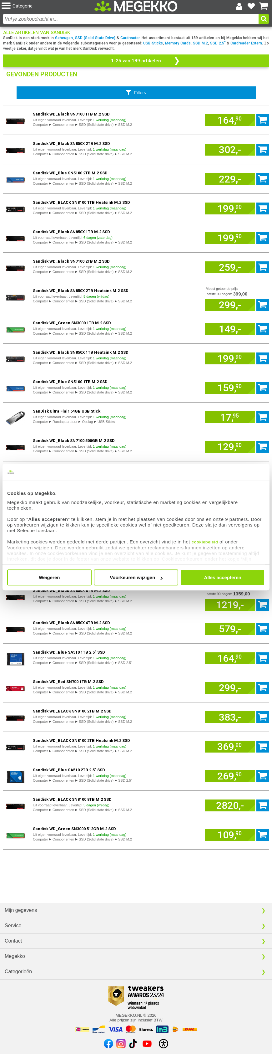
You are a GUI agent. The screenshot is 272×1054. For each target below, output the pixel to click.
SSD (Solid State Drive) (95, 38)
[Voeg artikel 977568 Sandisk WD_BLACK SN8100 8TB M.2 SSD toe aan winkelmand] (230, 805)
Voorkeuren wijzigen (136, 577)
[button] (46, 6)
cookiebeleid (205, 542)
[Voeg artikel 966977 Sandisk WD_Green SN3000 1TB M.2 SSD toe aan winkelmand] (230, 329)
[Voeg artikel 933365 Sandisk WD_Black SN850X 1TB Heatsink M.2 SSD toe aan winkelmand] (230, 358)
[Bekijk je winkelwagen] (263, 6)
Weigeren (49, 577)
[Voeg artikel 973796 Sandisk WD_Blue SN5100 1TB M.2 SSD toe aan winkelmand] (230, 388)
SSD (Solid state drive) (96, 124)
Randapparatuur (65, 422)
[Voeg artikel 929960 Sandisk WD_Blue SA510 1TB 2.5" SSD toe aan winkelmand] (230, 658)
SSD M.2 (200, 43)
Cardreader (129, 38)
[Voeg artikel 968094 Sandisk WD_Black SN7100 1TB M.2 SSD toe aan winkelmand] (230, 120)
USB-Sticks (153, 43)
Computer (40, 124)
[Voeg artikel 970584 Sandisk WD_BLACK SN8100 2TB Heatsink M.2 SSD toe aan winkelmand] (230, 747)
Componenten (63, 124)
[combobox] (131, 19)
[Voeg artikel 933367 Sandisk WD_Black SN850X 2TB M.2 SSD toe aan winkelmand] (230, 150)
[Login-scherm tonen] (239, 6)
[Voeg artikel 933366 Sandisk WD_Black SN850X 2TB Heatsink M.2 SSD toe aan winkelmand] (230, 305)
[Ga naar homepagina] (136, 6)
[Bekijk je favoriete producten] (251, 6)
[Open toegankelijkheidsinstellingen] (163, 1043)
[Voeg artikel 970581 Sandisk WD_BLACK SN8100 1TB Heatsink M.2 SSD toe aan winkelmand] (230, 208)
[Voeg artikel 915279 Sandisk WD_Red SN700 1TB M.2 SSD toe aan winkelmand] (230, 688)
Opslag (87, 422)
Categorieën (18, 971)
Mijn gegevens (21, 910)
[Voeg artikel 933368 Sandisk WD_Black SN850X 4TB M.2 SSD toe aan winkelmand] (230, 629)
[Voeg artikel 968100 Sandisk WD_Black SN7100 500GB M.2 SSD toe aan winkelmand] (230, 447)
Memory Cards (178, 43)
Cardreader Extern (246, 43)
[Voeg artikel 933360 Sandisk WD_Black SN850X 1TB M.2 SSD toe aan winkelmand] (230, 238)
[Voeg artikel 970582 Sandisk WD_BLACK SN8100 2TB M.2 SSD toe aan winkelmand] (230, 717)
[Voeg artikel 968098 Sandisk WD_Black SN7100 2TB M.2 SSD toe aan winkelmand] (230, 267)
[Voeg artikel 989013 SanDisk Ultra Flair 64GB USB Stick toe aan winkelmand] (230, 417)
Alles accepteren (222, 577)
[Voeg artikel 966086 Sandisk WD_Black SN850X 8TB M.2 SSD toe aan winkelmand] (230, 605)
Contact (13, 940)
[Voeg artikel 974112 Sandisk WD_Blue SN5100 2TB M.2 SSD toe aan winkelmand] (230, 179)
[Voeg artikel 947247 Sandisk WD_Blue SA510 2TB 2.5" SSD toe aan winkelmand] (230, 776)
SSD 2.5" (218, 43)
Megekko (15, 956)
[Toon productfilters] (136, 92)
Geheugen (64, 38)
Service (13, 925)
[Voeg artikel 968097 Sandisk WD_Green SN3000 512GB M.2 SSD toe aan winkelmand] (230, 835)
